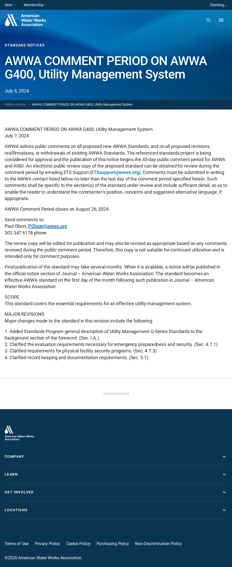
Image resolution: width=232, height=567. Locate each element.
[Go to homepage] (19, 433)
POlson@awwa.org (47, 226)
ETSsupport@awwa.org (115, 172)
